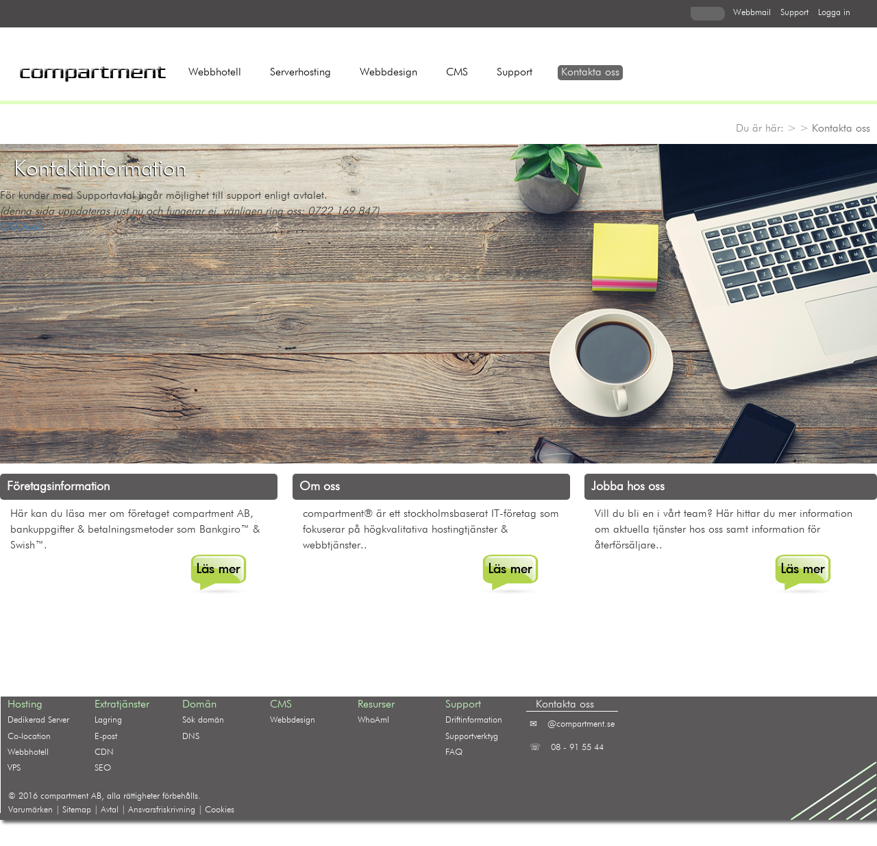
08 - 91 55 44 (577, 747)
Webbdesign (388, 72)
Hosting (25, 704)
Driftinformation (473, 720)
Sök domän (203, 720)
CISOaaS (21, 227)
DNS (190, 736)
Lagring (108, 720)
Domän (199, 704)
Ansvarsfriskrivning (161, 810)
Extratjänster (122, 704)
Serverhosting (300, 72)
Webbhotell (214, 72)
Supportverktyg (471, 736)
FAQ (453, 752)
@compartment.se (581, 724)
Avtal (110, 810)
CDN (104, 752)
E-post (106, 736)
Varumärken (30, 810)
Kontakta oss (590, 72)
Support (514, 72)
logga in (834, 12)
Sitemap (76, 810)
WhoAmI (373, 720)
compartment (64, 796)
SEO (103, 768)
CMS (457, 72)
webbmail (752, 12)
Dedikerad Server (38, 720)
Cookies (219, 810)
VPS (14, 768)
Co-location (29, 736)
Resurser (376, 704)
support (794, 12)
